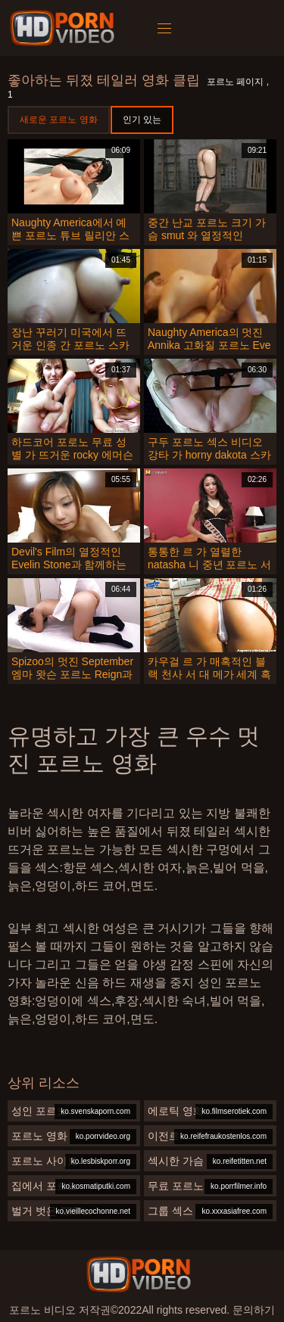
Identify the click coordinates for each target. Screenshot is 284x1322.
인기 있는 (142, 119)
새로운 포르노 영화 (59, 119)
